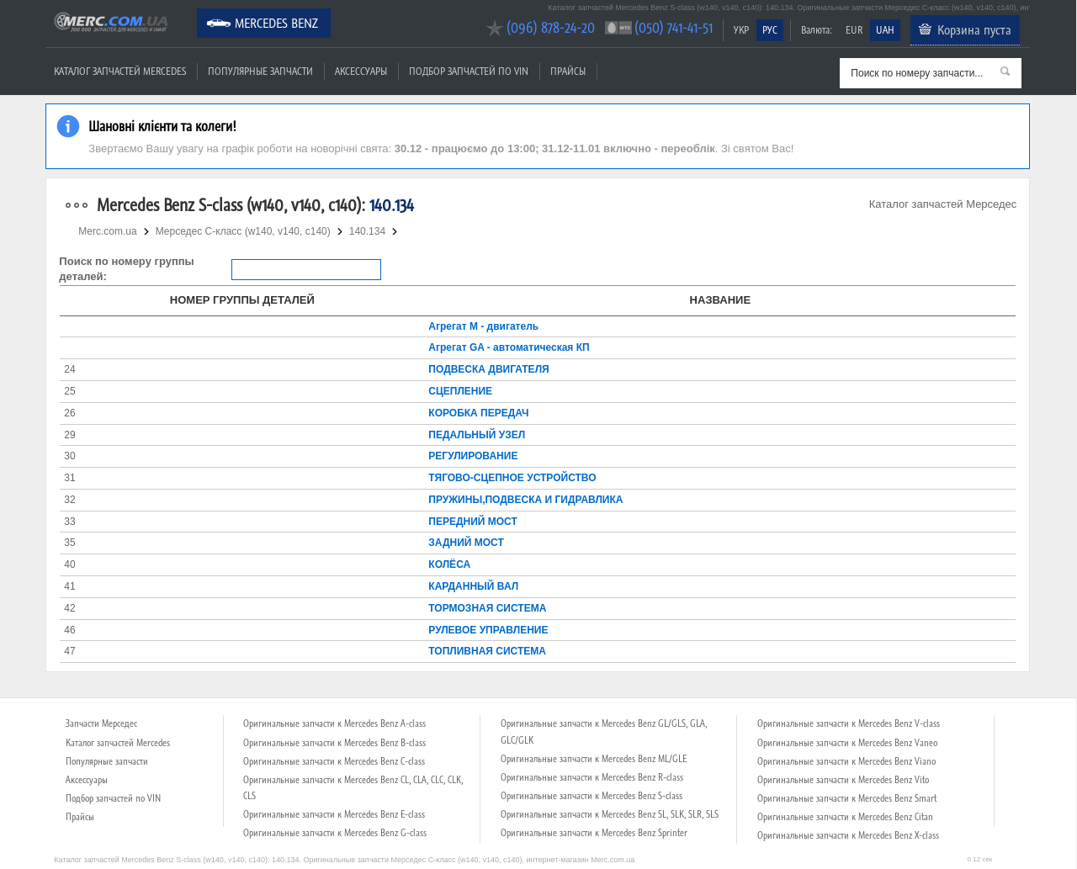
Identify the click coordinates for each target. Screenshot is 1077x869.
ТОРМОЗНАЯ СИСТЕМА (487, 608)
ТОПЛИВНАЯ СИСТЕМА (487, 651)
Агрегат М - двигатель (483, 326)
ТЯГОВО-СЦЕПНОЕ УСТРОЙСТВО (512, 478)
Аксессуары (361, 71)
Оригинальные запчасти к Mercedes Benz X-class (848, 835)
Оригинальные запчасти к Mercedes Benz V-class (848, 723)
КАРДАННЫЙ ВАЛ (473, 586)
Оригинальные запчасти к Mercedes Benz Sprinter (594, 833)
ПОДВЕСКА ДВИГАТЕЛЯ (488, 369)
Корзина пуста (974, 29)
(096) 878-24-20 (551, 27)
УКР (741, 30)
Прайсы (568, 71)
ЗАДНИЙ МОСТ (465, 542)
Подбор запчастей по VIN (468, 71)
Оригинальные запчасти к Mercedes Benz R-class (592, 777)
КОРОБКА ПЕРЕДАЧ (478, 413)
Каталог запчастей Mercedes (120, 71)
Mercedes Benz (276, 22)
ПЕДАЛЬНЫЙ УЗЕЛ (476, 435)
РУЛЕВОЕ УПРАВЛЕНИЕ (488, 630)
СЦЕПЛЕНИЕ (460, 391)
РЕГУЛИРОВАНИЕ (472, 456)
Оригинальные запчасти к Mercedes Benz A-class (334, 723)
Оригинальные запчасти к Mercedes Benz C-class (334, 761)
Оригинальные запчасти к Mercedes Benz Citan (845, 817)
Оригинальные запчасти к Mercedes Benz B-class (334, 743)
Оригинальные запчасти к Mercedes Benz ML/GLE (594, 759)
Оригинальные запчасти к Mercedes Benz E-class (334, 814)
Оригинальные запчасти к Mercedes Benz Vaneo (847, 743)
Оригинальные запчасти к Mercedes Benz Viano (846, 761)
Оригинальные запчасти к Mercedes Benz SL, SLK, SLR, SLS (610, 814)
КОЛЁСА (449, 564)
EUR (854, 30)
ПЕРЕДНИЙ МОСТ (472, 521)
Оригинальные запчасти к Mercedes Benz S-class (591, 796)
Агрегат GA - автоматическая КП (508, 347)
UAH (885, 30)
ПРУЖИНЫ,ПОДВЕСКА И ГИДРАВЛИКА (525, 500)
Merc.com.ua (47, 10)
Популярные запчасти (260, 71)
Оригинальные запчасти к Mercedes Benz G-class (335, 833)
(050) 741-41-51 (673, 27)
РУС (769, 30)
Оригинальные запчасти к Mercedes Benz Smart (846, 798)
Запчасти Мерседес (101, 723)
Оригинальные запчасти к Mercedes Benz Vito (843, 780)
